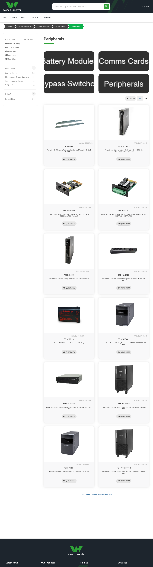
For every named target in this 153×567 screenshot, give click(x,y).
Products (34, 17)
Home (4, 17)
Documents (47, 17)
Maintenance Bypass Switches (20, 77)
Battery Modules (20, 73)
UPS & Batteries (43, 26)
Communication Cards (20, 81)
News (23, 17)
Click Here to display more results (96, 494)
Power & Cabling (25, 26)
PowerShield (60, 26)
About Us (14, 17)
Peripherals (10, 55)
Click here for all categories (19, 39)
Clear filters (10, 59)
